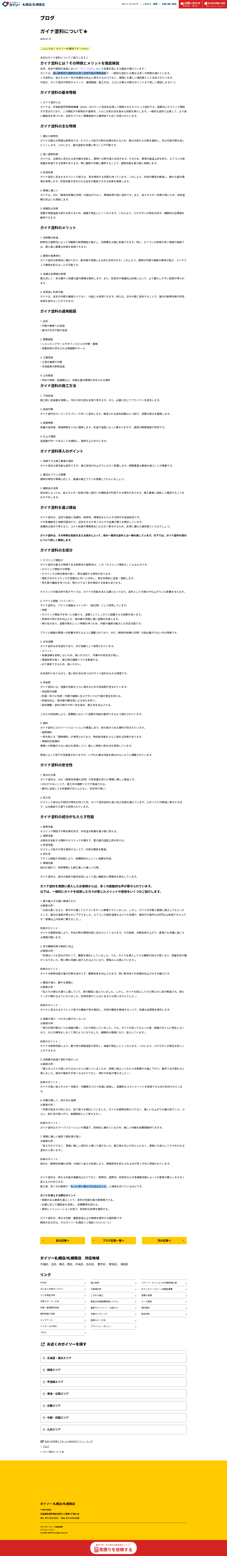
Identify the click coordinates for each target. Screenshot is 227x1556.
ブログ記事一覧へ (108, 1240)
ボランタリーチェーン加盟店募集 (157, 1289)
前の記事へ (55, 1240)
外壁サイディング (99, 1313)
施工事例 (95, 1282)
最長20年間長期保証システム (104, 1301)
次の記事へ (171, 1240)
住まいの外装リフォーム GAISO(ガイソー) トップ (69, 1441)
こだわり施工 (97, 1295)
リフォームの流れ (48, 1326)
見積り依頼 (146, 1295)
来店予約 (145, 1313)
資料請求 (145, 1307)
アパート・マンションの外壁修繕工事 (159, 1282)
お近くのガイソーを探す (63, 1344)
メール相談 (146, 1301)
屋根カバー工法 (98, 1320)
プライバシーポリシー (101, 1326)
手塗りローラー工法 (49, 1301)
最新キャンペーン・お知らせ (104, 1307)
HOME (43, 1282)
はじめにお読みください (51, 1288)
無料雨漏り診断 (47, 1313)
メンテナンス (46, 1320)
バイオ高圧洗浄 (47, 1295)
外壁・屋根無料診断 (49, 1307)
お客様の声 (96, 1289)
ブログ (43, 1332)
